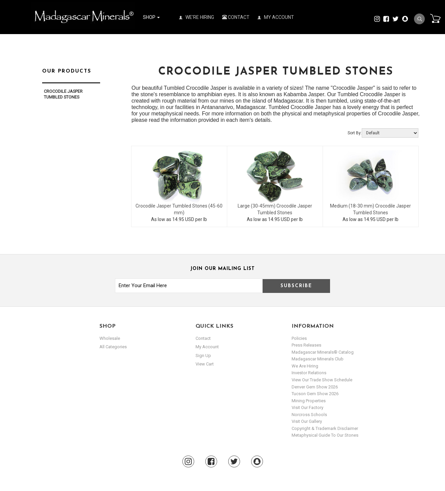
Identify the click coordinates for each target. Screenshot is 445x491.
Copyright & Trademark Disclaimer (325, 428)
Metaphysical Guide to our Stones (325, 435)
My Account (276, 17)
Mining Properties (309, 400)
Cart (435, 18)
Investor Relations (309, 372)
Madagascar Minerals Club (318, 358)
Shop (151, 17)
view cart (205, 363)
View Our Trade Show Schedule (322, 379)
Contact (235, 17)
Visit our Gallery (307, 421)
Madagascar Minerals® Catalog (323, 352)
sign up (203, 355)
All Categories (113, 346)
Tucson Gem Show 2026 (315, 393)
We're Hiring (196, 17)
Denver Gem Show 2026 (315, 386)
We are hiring (305, 366)
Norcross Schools (309, 414)
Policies (299, 338)
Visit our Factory (307, 407)
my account (207, 346)
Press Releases (306, 345)
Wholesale (109, 338)
